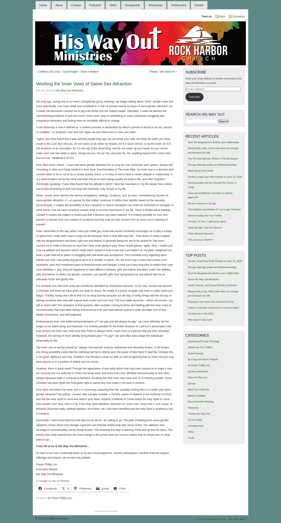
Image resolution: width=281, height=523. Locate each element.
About (59, 5)
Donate (199, 5)
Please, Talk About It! (162, 71)
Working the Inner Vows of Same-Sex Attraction (84, 83)
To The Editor (195, 420)
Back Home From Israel (200, 170)
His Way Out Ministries (69, 90)
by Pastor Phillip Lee (60, 498)
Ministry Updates (197, 395)
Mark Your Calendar (198, 389)
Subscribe (194, 96)
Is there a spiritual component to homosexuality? (214, 307)
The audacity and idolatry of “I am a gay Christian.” (215, 209)
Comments (238, 16)
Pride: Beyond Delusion (200, 233)
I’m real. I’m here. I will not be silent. (207, 221)
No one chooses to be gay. (202, 203)
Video (113, 5)
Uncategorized (196, 425)
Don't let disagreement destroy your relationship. (213, 273)
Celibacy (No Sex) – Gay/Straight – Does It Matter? (68, 71)
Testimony (193, 407)
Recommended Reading (201, 401)
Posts (221, 16)
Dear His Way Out (197, 377)
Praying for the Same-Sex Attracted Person (211, 301)
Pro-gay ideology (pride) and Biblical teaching (212, 164)
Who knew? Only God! (200, 319)
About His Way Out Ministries (203, 279)
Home (43, 5)
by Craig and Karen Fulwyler (203, 359)
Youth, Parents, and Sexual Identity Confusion (212, 285)
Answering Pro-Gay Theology (203, 341)
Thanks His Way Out (199, 413)
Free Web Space (237, 519)
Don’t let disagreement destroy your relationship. (214, 142)
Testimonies (178, 5)
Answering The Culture (200, 347)
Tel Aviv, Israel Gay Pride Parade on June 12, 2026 (215, 177)
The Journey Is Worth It (200, 239)
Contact (76, 5)
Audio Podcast (196, 353)
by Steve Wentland (198, 371)
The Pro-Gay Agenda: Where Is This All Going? (213, 158)
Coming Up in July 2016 (200, 313)
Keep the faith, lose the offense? (205, 227)
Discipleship (132, 5)
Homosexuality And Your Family (205, 215)
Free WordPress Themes (212, 519)
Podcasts (95, 5)
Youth (191, 438)
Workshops (155, 5)
